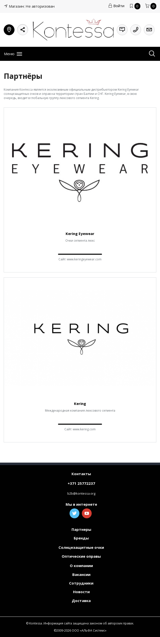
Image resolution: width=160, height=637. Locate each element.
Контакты (81, 473)
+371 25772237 (81, 483)
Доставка (81, 600)
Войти (116, 5)
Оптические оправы (81, 556)
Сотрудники (81, 583)
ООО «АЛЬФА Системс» (89, 630)
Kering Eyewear (80, 233)
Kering (80, 403)
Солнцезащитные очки (81, 547)
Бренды (81, 538)
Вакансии (81, 574)
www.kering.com (84, 429)
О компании (81, 565)
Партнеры (81, 529)
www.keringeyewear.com (84, 259)
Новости (81, 591)
